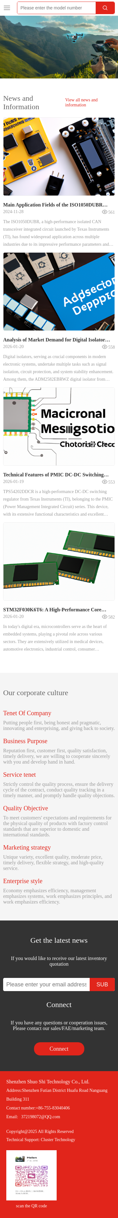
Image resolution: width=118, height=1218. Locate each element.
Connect (59, 1049)
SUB (102, 984)
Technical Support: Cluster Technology (40, 1139)
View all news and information (81, 102)
